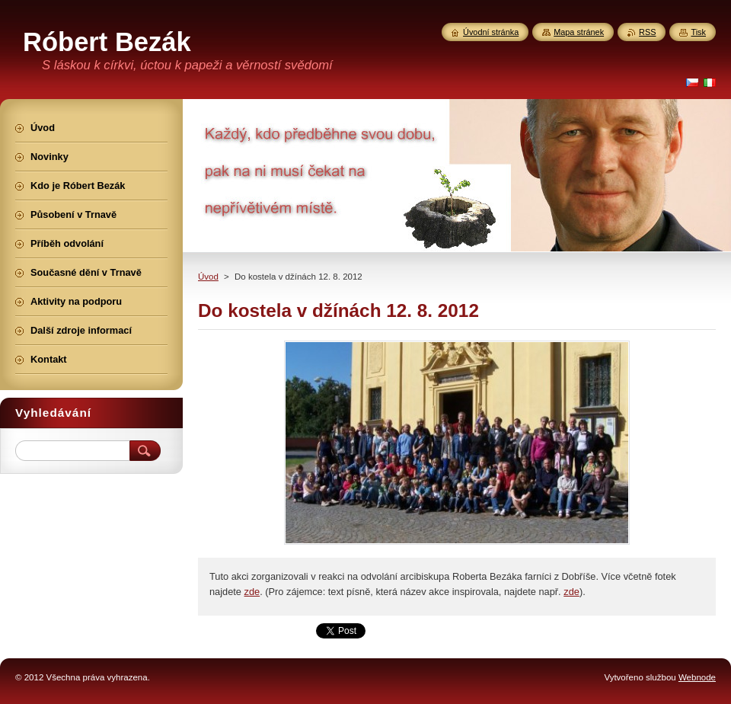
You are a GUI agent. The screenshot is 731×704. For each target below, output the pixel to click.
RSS (647, 32)
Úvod (208, 276)
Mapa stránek (579, 32)
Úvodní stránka (491, 32)
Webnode (697, 677)
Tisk (698, 32)
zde (252, 591)
